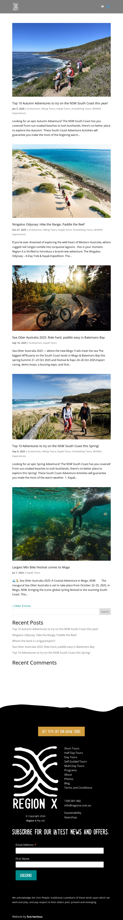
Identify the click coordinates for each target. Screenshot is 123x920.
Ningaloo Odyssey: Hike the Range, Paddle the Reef (48, 224)
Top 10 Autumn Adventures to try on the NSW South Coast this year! (60, 103)
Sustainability (72, 813)
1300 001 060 (72, 801)
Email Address (26, 844)
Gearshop (70, 817)
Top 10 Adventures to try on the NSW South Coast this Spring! (55, 446)
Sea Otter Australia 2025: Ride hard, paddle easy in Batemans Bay (58, 337)
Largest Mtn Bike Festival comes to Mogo (41, 567)
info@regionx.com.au (77, 805)
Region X (31, 820)
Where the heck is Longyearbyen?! (33, 641)
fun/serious (34, 916)
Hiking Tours (48, 108)
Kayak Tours (63, 108)
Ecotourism (33, 108)
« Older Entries (21, 606)
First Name (22, 859)
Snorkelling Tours (81, 108)
